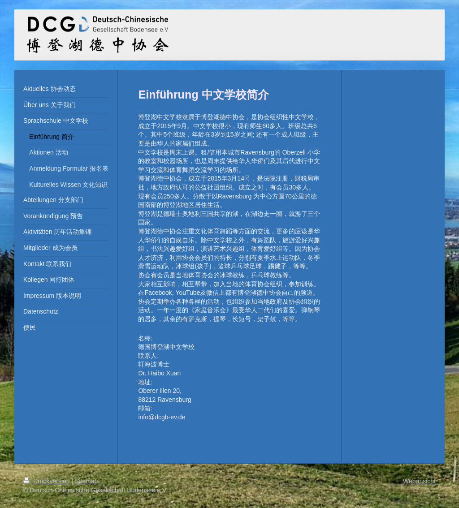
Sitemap (86, 481)
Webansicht (419, 481)
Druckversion (47, 481)
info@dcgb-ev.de (161, 417)
